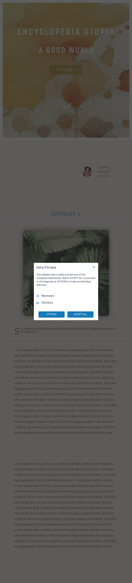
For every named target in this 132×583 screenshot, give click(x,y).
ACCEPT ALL (80, 314)
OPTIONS (52, 314)
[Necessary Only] (94, 267)
